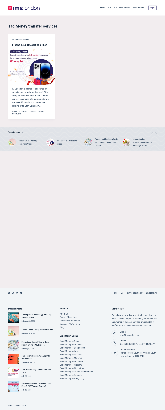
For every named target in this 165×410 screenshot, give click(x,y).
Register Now (138, 8)
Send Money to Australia (71, 375)
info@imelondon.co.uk (130, 335)
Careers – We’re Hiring (70, 324)
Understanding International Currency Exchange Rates (142, 142)
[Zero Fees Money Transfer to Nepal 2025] (13, 373)
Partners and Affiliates (70, 320)
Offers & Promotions (20, 39)
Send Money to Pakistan (71, 354)
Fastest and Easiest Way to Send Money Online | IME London (106, 142)
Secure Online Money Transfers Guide (28, 142)
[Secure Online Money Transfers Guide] (12, 142)
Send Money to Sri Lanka (71, 344)
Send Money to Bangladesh (72, 348)
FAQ (109, 8)
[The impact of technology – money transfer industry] (13, 317)
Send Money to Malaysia (71, 358)
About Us (64, 314)
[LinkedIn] (17, 293)
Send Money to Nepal (69, 341)
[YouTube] (21, 293)
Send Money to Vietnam (71, 365)
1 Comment (16, 114)
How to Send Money (122, 8)
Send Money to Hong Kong (72, 378)
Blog (62, 327)
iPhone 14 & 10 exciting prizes (29, 45)
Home (102, 8)
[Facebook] (9, 293)
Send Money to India (69, 351)
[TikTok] (13, 293)
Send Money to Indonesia (71, 361)
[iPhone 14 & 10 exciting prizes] (31, 66)
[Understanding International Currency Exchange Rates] (126, 142)
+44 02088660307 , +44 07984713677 (137, 344)
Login (152, 8)
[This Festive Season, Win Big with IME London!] (13, 359)
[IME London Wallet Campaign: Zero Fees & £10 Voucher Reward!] (13, 386)
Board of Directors (68, 317)
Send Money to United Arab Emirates (76, 371)
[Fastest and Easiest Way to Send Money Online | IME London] (88, 142)
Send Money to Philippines (72, 368)
